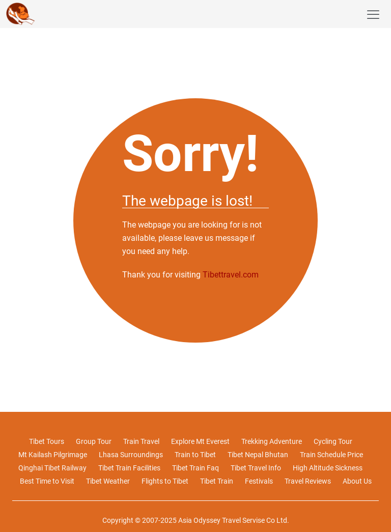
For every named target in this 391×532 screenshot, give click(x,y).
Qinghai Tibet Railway (52, 468)
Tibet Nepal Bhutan (258, 455)
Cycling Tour (333, 441)
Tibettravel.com (231, 274)
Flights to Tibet (165, 481)
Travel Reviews (308, 481)
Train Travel (141, 441)
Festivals (259, 481)
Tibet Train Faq (195, 468)
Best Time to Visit (47, 481)
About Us (357, 481)
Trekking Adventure (271, 441)
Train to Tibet (195, 455)
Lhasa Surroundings (131, 455)
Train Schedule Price (331, 455)
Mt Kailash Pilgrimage (52, 455)
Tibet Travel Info (256, 468)
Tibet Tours (46, 441)
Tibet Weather (108, 481)
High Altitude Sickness (327, 468)
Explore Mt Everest (200, 441)
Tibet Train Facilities (129, 468)
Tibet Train (216, 481)
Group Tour (93, 441)
